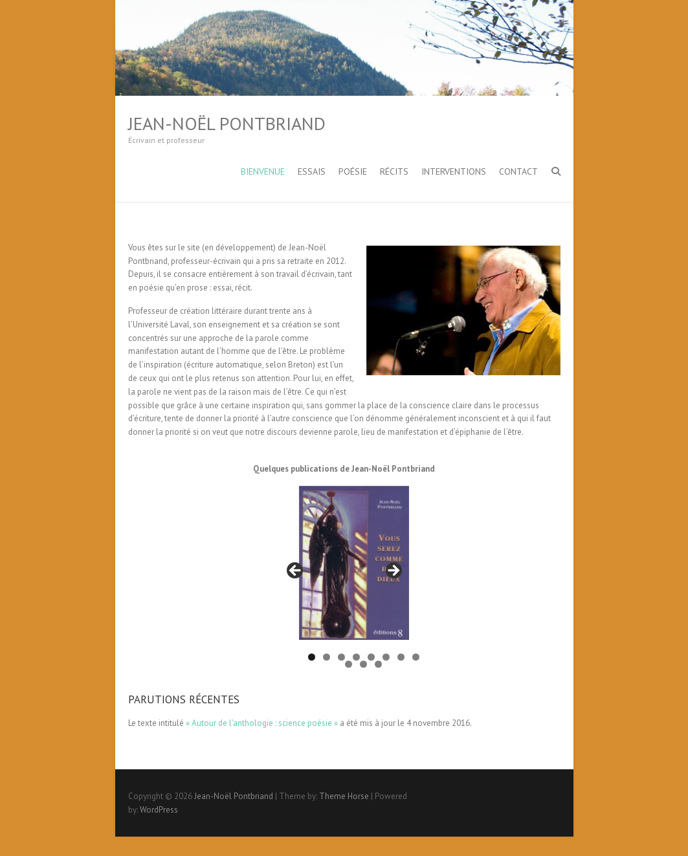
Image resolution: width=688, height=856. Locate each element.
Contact (518, 171)
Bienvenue (263, 171)
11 (378, 664)
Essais (312, 171)
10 (363, 664)
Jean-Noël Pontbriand (227, 123)
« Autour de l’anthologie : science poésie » (262, 723)
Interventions (453, 171)
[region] (344, 574)
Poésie (352, 171)
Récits (394, 171)
